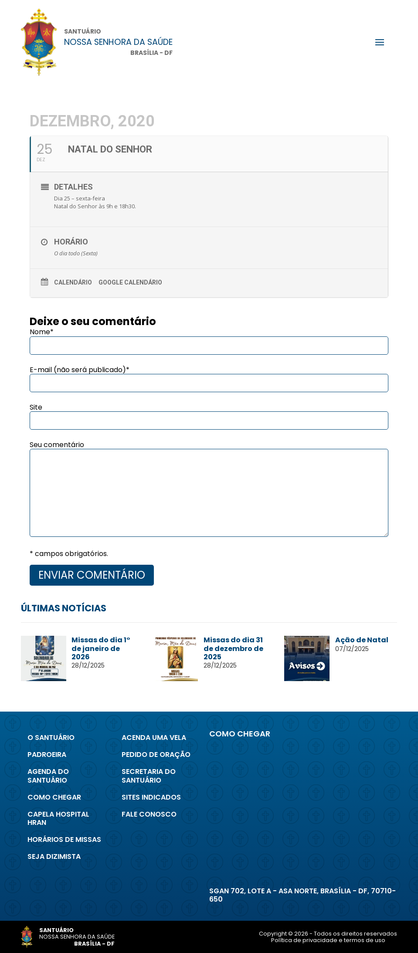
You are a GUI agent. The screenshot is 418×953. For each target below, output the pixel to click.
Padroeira (46, 754)
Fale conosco (149, 814)
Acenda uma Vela (154, 737)
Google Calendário (130, 282)
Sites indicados (151, 797)
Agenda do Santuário (48, 775)
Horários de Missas (64, 839)
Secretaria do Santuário (149, 775)
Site (36, 407)
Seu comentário (57, 445)
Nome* (42, 332)
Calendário (73, 282)
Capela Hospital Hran (58, 818)
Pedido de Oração (156, 754)
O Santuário (51, 737)
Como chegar (54, 797)
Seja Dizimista (54, 856)
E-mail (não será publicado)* (79, 370)
